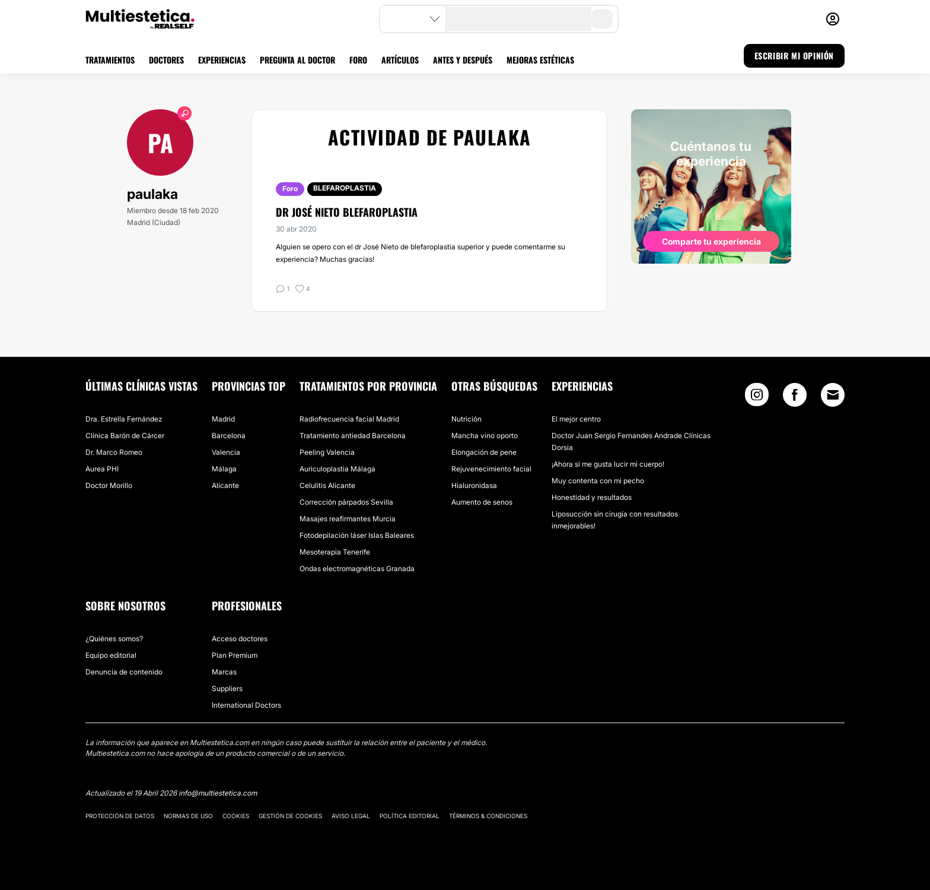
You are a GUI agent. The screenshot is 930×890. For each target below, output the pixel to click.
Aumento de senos (481, 502)
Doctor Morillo (108, 485)
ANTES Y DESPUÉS (462, 59)
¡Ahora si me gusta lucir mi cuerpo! (608, 464)
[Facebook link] (795, 397)
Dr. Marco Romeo (113, 452)
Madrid (223, 418)
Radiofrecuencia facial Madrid (349, 418)
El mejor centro (576, 418)
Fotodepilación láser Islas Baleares (357, 535)
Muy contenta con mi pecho (598, 480)
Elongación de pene (484, 452)
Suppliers (227, 688)
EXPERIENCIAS (222, 59)
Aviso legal (351, 815)
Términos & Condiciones (488, 815)
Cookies (235, 815)
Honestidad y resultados (592, 497)
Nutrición (466, 418)
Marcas (224, 671)
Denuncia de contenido (124, 671)
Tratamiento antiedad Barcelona (353, 435)
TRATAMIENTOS (110, 59)
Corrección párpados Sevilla (346, 502)
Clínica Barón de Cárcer (124, 435)
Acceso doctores (239, 638)
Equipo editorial (110, 655)
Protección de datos (119, 815)
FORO (358, 59)
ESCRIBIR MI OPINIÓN (794, 55)
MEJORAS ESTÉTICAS (540, 59)
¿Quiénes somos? (114, 638)
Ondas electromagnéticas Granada (357, 568)
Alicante (225, 485)
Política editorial (409, 815)
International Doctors (246, 705)
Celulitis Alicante (327, 485)
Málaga (224, 468)
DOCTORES (166, 59)
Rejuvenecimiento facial (491, 468)
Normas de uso (188, 815)
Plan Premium (234, 655)
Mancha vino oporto (484, 435)
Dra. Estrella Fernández (123, 418)
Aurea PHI (102, 468)
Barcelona (229, 435)
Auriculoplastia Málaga (337, 468)
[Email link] (833, 395)
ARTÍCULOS (400, 59)
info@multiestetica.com (218, 792)
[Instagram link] (757, 397)
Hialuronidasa (474, 485)
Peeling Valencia (327, 452)
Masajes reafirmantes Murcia (348, 518)
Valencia (226, 452)
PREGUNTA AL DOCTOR (297, 59)
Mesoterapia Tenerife (335, 551)
